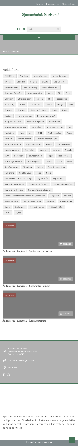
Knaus (39, 442)
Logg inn (48, 442)
